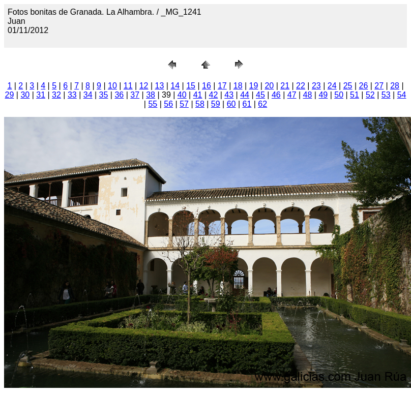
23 (316, 85)
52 (370, 94)
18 (238, 85)
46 (276, 94)
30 (25, 94)
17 (222, 85)
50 (338, 94)
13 (159, 85)
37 (134, 94)
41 (197, 94)
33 (72, 94)
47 (292, 94)
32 (56, 94)
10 (112, 85)
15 (190, 85)
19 (253, 85)
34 (88, 94)
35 (103, 94)
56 (168, 104)
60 (231, 104)
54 (401, 94)
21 (284, 85)
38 (150, 94)
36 (119, 94)
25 (348, 85)
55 (152, 104)
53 (386, 94)
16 (206, 85)
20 (269, 85)
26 (363, 85)
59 (215, 104)
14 (175, 85)
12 (144, 85)
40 (182, 94)
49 (323, 94)
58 (199, 104)
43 (228, 94)
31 (40, 94)
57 (184, 104)
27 (379, 85)
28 (394, 85)
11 (128, 85)
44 (244, 94)
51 (354, 94)
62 (262, 104)
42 (213, 94)
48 (307, 94)
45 (260, 94)
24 (332, 85)
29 (9, 94)
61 (247, 104)
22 (300, 85)
